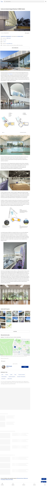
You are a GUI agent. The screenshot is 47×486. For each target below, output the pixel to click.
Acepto (43, 479)
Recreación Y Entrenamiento (6, 36)
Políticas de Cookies (9, 479)
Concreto (6, 374)
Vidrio (2, 374)
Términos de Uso (20, 478)
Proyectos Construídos (21, 374)
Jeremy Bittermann (9, 43)
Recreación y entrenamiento (21, 376)
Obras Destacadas (4, 376)
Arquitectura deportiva (12, 376)
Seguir (25, 366)
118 (4, 39)
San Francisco (10, 73)
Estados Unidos (20, 36)
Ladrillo (11, 374)
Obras (15, 374)
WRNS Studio (9, 38)
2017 (5, 41)
